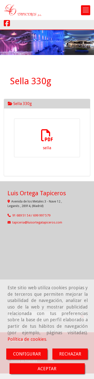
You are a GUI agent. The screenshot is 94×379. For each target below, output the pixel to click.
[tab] (47, 103)
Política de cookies (27, 339)
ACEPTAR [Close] (47, 368)
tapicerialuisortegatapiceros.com (37, 222)
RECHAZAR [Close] (70, 353)
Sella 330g (20, 103)
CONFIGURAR (27, 353)
